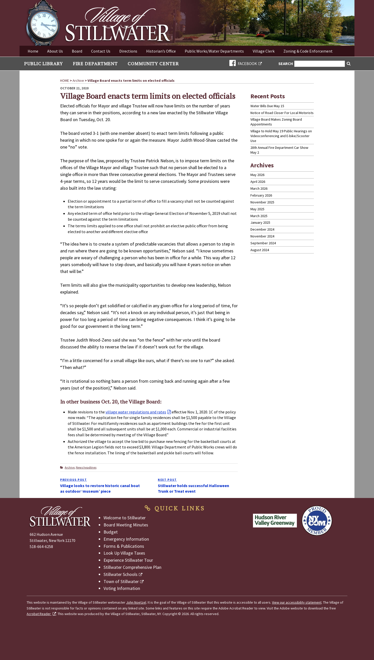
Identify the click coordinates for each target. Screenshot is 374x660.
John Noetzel (136, 602)
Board (77, 51)
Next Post (167, 479)
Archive (70, 467)
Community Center (153, 63)
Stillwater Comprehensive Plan (132, 567)
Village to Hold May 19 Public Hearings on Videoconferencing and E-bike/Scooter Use (281, 136)
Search (286, 64)
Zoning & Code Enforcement (308, 51)
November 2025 (262, 202)
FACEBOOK (243, 63)
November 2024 (262, 236)
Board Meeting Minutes (126, 525)
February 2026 (261, 195)
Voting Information (122, 588)
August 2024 (259, 250)
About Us (55, 51)
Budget (111, 532)
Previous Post (73, 479)
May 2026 (257, 174)
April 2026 (257, 181)
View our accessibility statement (296, 602)
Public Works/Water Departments (214, 51)
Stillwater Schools (121, 574)
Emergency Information (126, 539)
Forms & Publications (124, 546)
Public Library (43, 63)
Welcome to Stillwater (125, 518)
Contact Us (100, 51)
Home (33, 51)
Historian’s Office (161, 51)
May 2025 (257, 209)
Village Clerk (264, 51)
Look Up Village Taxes (124, 553)
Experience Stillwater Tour (128, 560)
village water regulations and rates (136, 411)
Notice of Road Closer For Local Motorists (282, 112)
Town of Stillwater (121, 581)
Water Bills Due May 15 (267, 106)
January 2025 (260, 222)
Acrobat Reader (39, 613)
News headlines (86, 467)
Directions (128, 51)
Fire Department (95, 63)
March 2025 (258, 216)
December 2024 (262, 229)
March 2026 (258, 188)
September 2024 (263, 243)
